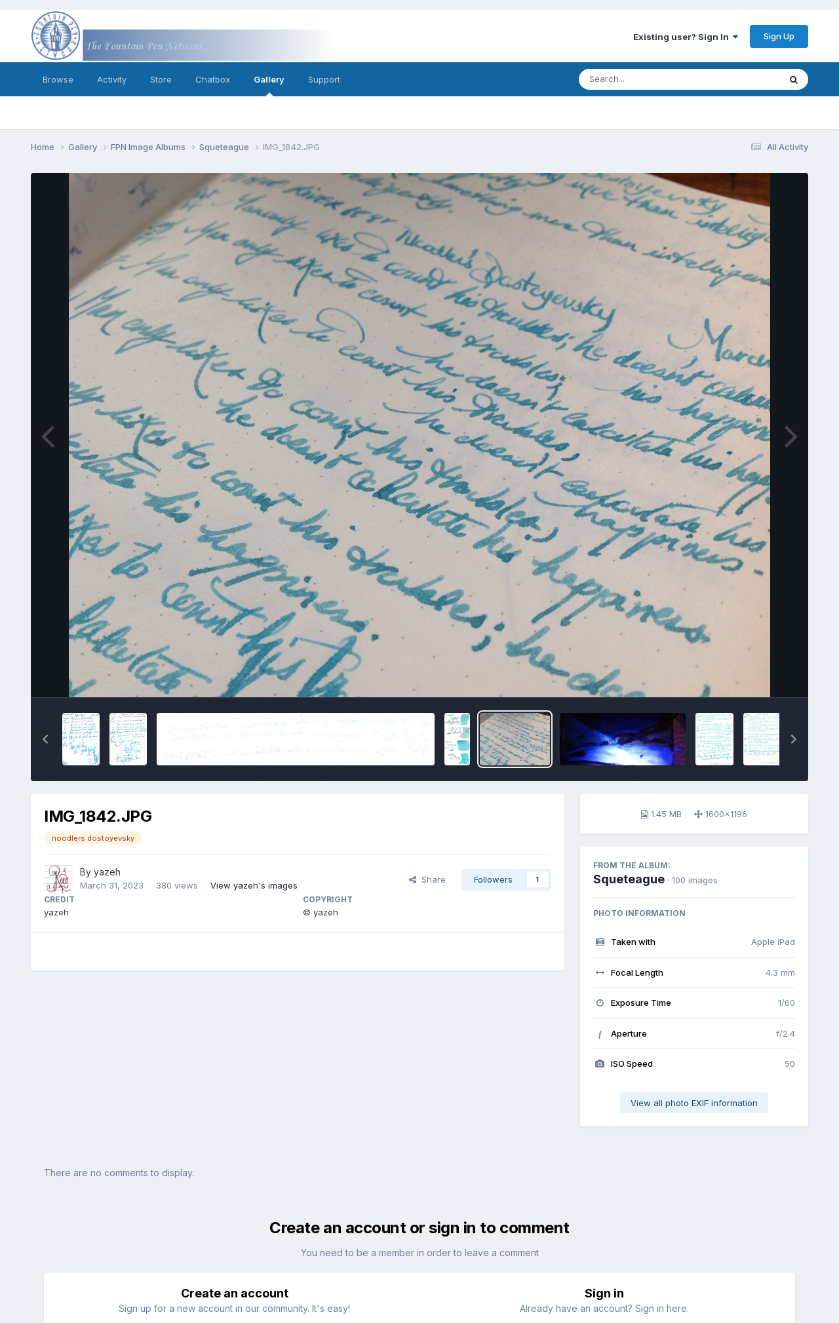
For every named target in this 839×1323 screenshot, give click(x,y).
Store (161, 79)
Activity (112, 79)
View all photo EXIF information (694, 1103)
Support (324, 79)
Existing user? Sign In (685, 36)
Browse (58, 79)
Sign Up (779, 36)
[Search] (643, 79)
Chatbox (212, 79)
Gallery (269, 85)
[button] (45, 739)
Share (427, 879)
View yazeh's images (254, 885)
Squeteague (629, 879)
